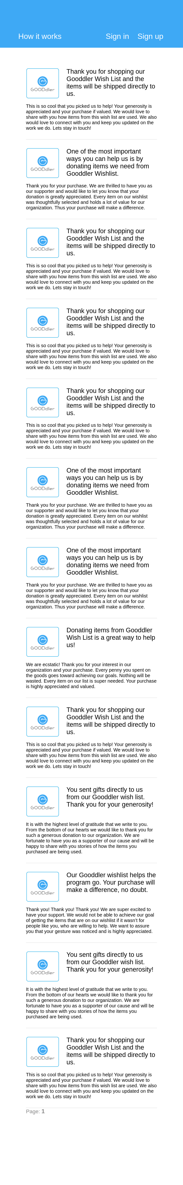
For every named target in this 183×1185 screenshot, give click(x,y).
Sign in (117, 36)
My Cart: (160, 18)
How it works (39, 36)
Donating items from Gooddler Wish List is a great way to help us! (110, 638)
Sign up (150, 36)
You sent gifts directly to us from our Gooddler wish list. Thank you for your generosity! (109, 797)
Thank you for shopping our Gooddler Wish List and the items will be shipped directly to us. (110, 82)
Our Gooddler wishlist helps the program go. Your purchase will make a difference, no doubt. (111, 882)
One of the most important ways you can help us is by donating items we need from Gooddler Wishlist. (107, 162)
